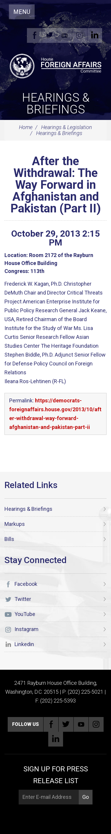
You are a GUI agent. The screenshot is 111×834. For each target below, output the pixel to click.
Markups (14, 524)
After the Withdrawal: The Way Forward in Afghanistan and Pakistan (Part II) (55, 184)
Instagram (79, 35)
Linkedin (94, 35)
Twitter (49, 35)
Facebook (34, 35)
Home (26, 127)
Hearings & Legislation (66, 127)
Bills (9, 539)
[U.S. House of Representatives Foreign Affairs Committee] (55, 65)
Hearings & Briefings (55, 103)
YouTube (64, 35)
